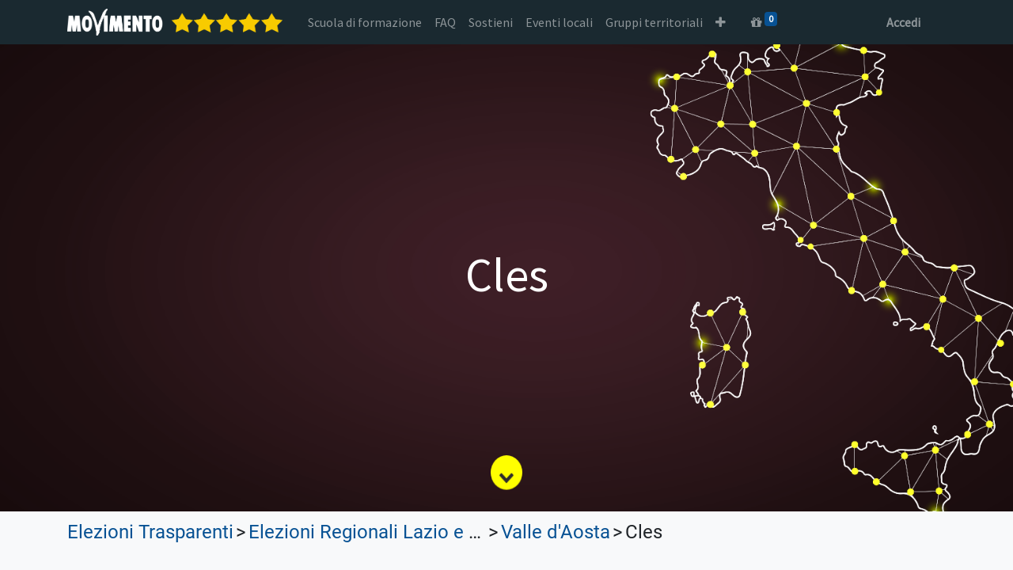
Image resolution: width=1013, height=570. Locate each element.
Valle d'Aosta (555, 532)
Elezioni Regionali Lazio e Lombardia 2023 (427, 532)
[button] (720, 22)
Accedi (903, 22)
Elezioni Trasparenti (150, 532)
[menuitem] (365, 22)
